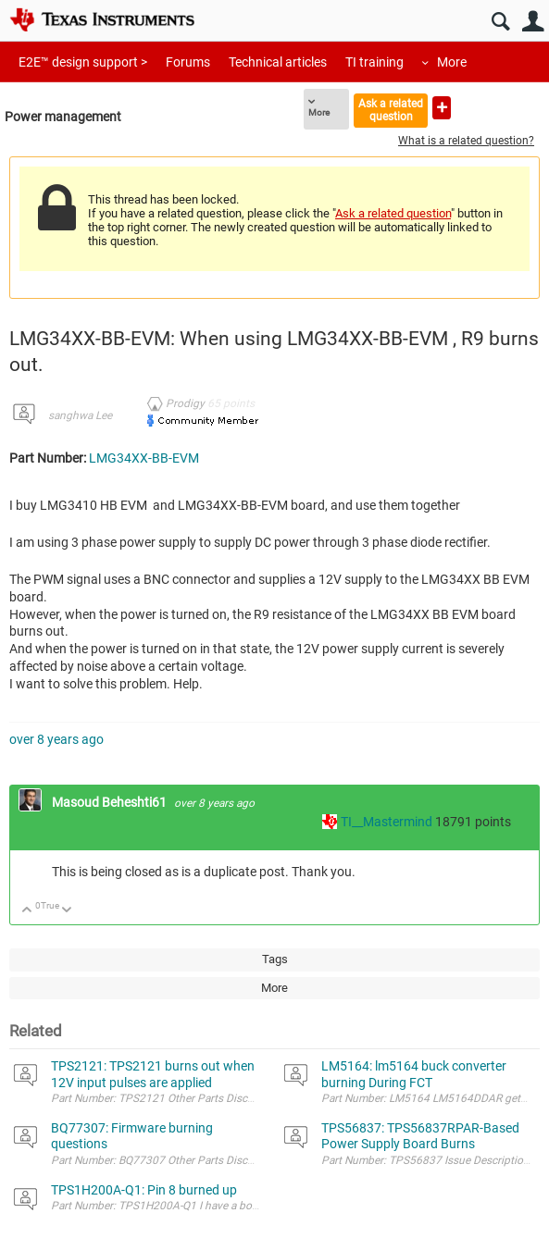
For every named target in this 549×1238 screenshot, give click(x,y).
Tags (275, 959)
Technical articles (278, 62)
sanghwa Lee (80, 415)
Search (500, 22)
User (533, 22)
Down (67, 911)
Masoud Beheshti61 (110, 802)
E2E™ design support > (83, 62)
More (452, 62)
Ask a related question (390, 109)
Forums (188, 62)
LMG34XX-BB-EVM (144, 458)
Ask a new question (441, 107)
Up (27, 911)
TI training (374, 62)
